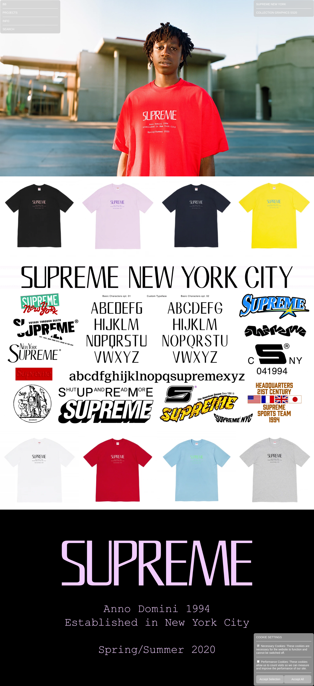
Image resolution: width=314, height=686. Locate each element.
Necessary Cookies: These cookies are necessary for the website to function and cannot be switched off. (282, 649)
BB (4, 4)
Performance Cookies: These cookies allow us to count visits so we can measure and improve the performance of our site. (282, 665)
